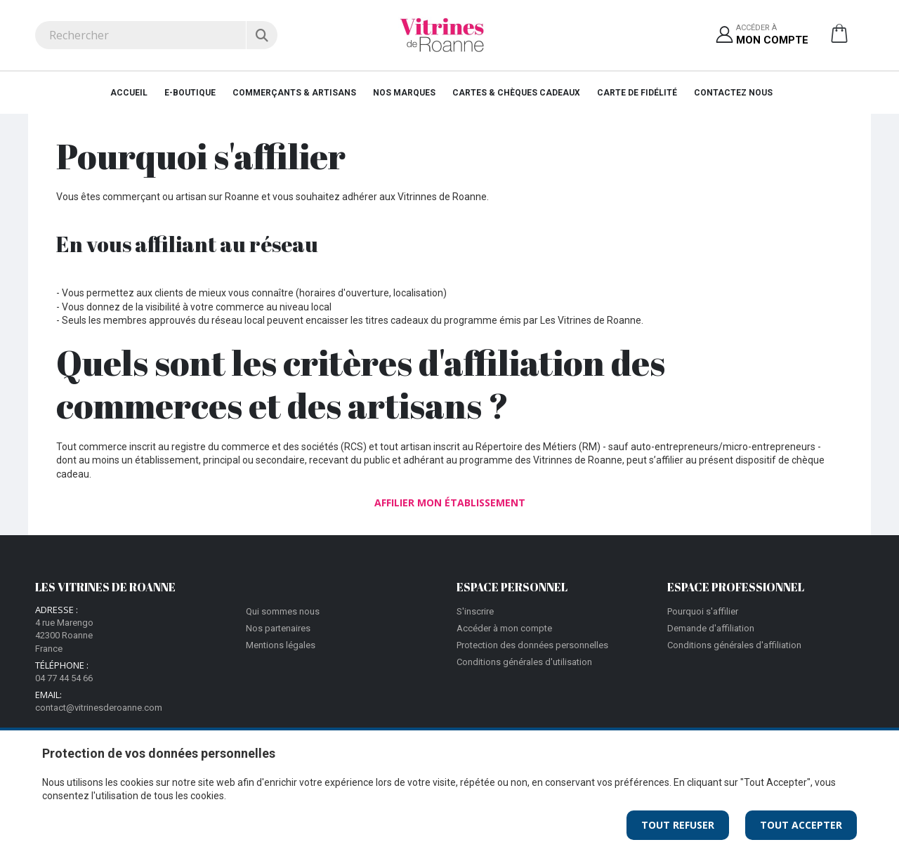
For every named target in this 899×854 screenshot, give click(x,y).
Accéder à (772, 35)
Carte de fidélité (637, 93)
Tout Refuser (677, 825)
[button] (839, 38)
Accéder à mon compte (504, 628)
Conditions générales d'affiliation (734, 645)
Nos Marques (404, 93)
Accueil (128, 93)
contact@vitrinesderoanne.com (98, 707)
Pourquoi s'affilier (702, 611)
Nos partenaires (278, 628)
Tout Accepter (801, 825)
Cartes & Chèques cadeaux (516, 93)
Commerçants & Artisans (294, 93)
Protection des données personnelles (532, 645)
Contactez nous (733, 93)
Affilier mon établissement (449, 502)
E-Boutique (190, 93)
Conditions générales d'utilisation (524, 662)
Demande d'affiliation (710, 628)
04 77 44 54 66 (64, 678)
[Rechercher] (261, 35)
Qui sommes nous (283, 611)
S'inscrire (475, 611)
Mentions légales (280, 645)
